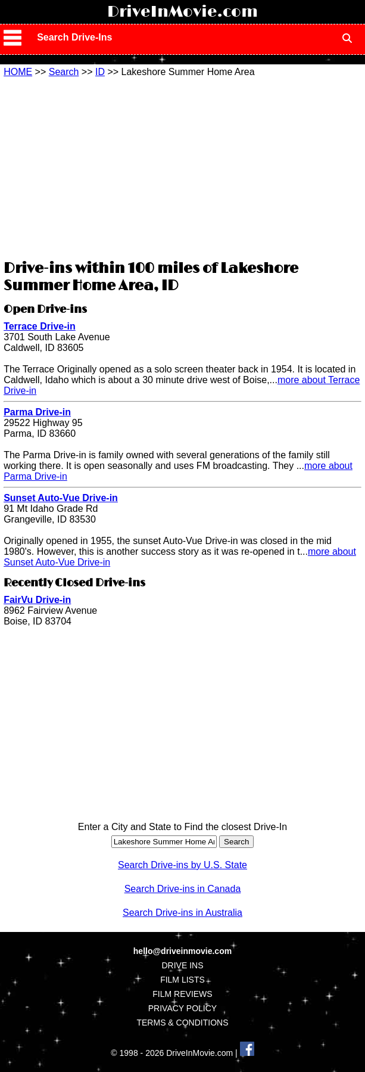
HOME (18, 72)
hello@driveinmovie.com (182, 951)
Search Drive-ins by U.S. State (182, 865)
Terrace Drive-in (40, 326)
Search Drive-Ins (74, 37)
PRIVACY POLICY (182, 1008)
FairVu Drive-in (37, 600)
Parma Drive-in (37, 412)
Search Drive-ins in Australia (182, 913)
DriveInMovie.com (182, 11)
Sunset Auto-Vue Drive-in (61, 498)
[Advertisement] (182, 166)
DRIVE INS (182, 965)
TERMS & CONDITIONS (182, 1022)
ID (100, 72)
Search (64, 72)
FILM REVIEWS (182, 994)
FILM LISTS (182, 979)
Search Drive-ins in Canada (182, 889)
